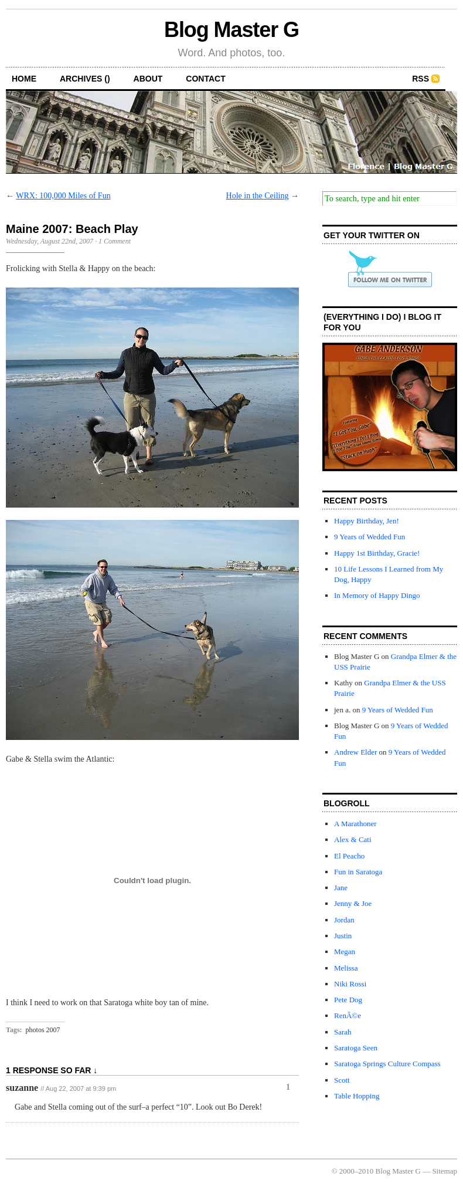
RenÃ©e (347, 1015)
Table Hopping (356, 1095)
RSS (420, 78)
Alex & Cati (353, 839)
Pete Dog (348, 999)
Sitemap (444, 1171)
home (24, 78)
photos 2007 (43, 1030)
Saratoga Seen (355, 1047)
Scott (342, 1080)
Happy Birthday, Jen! (366, 520)
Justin (343, 935)
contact (205, 78)
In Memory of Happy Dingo (377, 595)
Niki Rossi (350, 983)
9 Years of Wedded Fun (369, 536)
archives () (85, 78)
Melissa (346, 968)
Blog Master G (231, 30)
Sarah (343, 1031)
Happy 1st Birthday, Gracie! (377, 553)
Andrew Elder (355, 752)
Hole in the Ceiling (257, 195)
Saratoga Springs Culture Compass (387, 1063)
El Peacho (349, 855)
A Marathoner (355, 823)
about (148, 78)
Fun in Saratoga (358, 871)
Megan (344, 951)
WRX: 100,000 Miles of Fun (63, 195)
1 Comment (114, 241)
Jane (341, 887)
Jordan (344, 919)
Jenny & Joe (353, 903)
